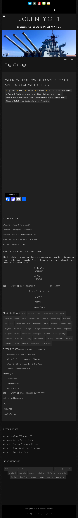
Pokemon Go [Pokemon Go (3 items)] (19, 338)
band (33, 94)
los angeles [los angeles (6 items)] (8, 334)
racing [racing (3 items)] (29, 338)
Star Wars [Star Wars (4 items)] (69, 338)
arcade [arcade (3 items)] (39, 314)
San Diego (14, 477)
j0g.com (39, 296)
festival (57, 469)
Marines (57, 97)
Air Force (68, 90)
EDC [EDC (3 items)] (6, 324)
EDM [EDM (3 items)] (11, 324)
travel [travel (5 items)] (17, 343)
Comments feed (13, 383)
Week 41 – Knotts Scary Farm (14, 244)
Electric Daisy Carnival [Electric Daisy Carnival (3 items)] (23, 324)
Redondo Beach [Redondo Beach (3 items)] (39, 338)
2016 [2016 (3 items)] (23, 314)
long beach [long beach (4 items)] (67, 329)
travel (42, 477)
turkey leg (50, 477)
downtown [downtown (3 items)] (66, 319)
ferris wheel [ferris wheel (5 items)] (37, 324)
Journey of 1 (66, 469)
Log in (10, 374)
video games (60, 477)
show (22, 101)
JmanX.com (55, 285)
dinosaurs (38, 469)
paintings (41, 473)
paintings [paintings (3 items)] (62, 334)
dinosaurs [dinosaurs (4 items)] (45, 319)
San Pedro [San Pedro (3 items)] (59, 338)
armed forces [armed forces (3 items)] (48, 314)
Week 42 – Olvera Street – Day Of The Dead (20, 239)
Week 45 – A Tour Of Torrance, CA (16, 225)
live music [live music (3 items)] (57, 329)
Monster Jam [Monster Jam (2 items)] (26, 334)
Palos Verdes (51, 473)
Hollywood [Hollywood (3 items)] (8, 329)
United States (45, 101)
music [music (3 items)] (55, 334)
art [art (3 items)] (57, 314)
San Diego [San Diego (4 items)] (50, 338)
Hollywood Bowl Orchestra (25, 97)
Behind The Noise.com (39, 291)
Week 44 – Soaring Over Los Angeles (17, 229)
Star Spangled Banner (32, 101)
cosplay (30, 469)
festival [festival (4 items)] (46, 324)
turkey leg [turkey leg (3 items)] (25, 343)
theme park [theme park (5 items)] (8, 343)
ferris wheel (48, 469)
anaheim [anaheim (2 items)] (31, 314)
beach (13, 469)
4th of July (61, 90)
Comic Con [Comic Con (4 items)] (8, 319)
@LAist (39, 279)
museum (32, 473)
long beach (12, 473)
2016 (6, 469)
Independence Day (41, 97)
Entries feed (12, 378)
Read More (12, 194)
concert (53, 94)
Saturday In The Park (12, 101)
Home (65, 59)
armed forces (26, 94)
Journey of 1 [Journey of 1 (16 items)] (18, 329)
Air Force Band (10, 94)
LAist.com (39, 271)
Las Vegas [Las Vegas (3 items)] (28, 329)
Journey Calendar (47, 514)
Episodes (30, 90)
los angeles (22, 473)
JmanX (20, 90)
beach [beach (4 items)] (62, 314)
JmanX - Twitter (38, 307)
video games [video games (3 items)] (35, 343)
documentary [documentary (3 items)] (55, 319)
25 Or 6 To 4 (53, 90)
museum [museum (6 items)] (47, 334)
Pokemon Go (62, 473)
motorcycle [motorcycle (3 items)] (37, 334)
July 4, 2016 (11, 90)
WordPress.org (13, 388)
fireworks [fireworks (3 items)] (54, 324)
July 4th (50, 97)
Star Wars (23, 477)
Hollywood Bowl (11, 97)
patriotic (63, 97)
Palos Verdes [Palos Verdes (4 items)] (9, 338)
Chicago (38, 94)
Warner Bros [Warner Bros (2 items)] (46, 343)
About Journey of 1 (33, 514)
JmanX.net (39, 302)
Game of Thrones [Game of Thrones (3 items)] (65, 324)
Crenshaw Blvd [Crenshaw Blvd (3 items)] (34, 319)
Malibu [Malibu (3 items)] (16, 334)
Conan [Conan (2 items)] (17, 319)
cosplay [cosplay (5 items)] (24, 319)
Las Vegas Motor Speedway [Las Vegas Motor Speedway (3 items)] (42, 329)
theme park (33, 477)
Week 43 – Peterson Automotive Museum (19, 234)
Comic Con (21, 469)
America (18, 94)
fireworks (59, 94)
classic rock (46, 94)
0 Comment (40, 90)
